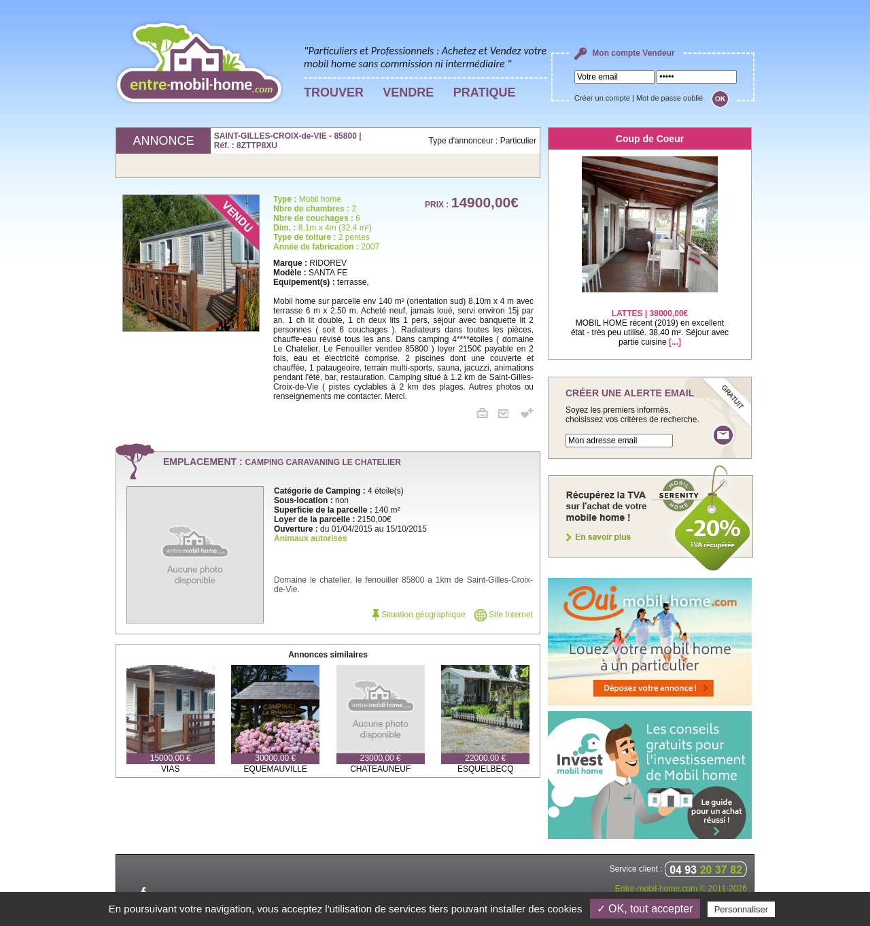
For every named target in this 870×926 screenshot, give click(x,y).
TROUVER (334, 92)
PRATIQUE (484, 92)
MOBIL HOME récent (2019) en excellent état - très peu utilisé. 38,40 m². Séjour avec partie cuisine (650, 319)
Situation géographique (419, 614)
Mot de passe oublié (669, 98)
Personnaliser (741, 909)
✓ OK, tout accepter (645, 908)
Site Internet (503, 614)
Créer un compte (602, 98)
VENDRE (408, 92)
